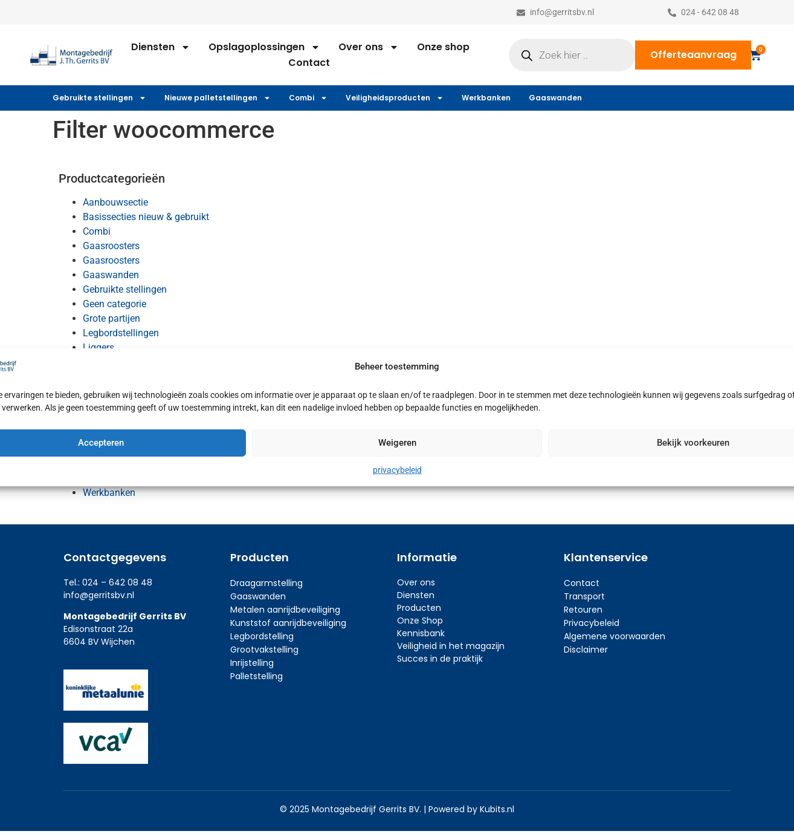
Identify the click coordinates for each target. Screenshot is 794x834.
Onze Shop (420, 620)
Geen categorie (114, 304)
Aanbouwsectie (115, 202)
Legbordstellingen (121, 333)
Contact (309, 63)
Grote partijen (111, 318)
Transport (584, 596)
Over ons (368, 47)
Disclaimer (586, 649)
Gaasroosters (111, 246)
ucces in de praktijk (442, 659)
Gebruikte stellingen (99, 98)
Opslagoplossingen (264, 47)
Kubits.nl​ (497, 809)
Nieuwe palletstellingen (217, 98)
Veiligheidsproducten (395, 98)
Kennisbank (421, 633)
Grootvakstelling (264, 649)
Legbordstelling (262, 636)
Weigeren (397, 442)
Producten (419, 608)
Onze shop (443, 47)
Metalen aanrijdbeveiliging (285, 610)
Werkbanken (486, 98)
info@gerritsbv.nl (98, 595)
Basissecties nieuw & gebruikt (146, 217)
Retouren (583, 610)
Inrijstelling (252, 663)
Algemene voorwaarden (614, 636)
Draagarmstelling (266, 583)
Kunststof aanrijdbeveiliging (288, 623)
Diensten (160, 47)
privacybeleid (397, 470)
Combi (308, 98)
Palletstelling (256, 676)
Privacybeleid (591, 623)
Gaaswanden (555, 98)
